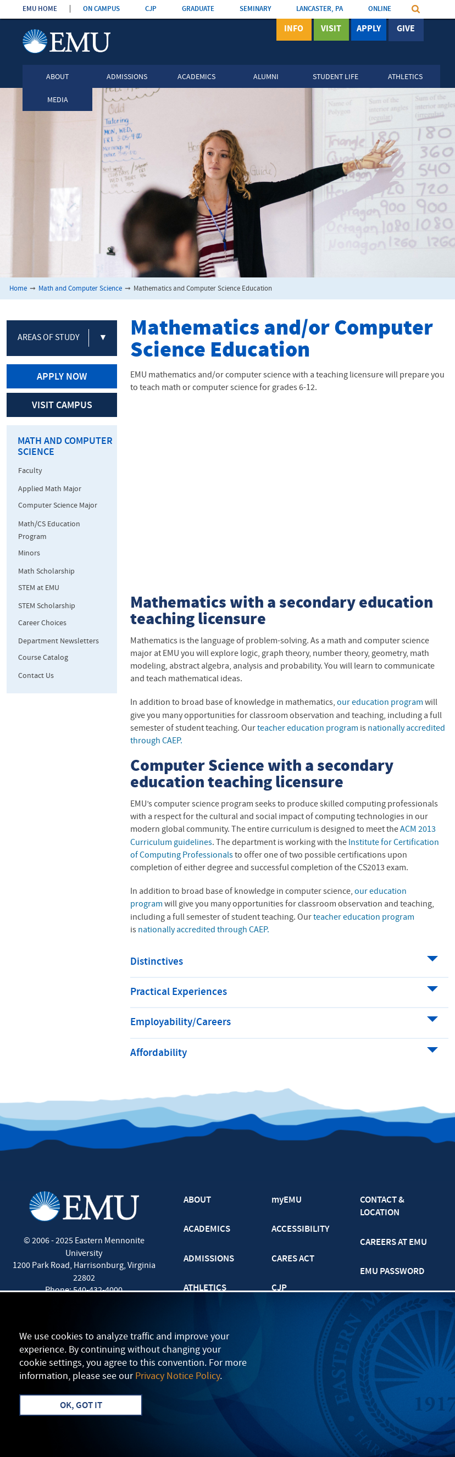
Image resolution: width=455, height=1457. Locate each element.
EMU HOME (40, 9)
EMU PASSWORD (392, 1272)
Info (293, 29)
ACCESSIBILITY (300, 1229)
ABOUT (197, 1200)
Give (406, 29)
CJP (151, 9)
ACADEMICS (207, 1229)
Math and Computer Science (80, 288)
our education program (380, 702)
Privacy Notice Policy (177, 1376)
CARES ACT (292, 1259)
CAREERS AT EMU (393, 1243)
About (57, 77)
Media (57, 100)
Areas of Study (49, 337)
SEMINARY (255, 9)
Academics (196, 77)
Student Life (335, 77)
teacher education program (307, 728)
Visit (331, 29)
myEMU (286, 1200)
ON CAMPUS (101, 9)
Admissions (127, 77)
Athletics (405, 77)
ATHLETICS (205, 1288)
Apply (369, 29)
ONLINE (379, 9)
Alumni (266, 77)
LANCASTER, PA (319, 9)
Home (18, 288)
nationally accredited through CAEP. (203, 930)
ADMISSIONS (209, 1259)
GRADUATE (198, 9)
